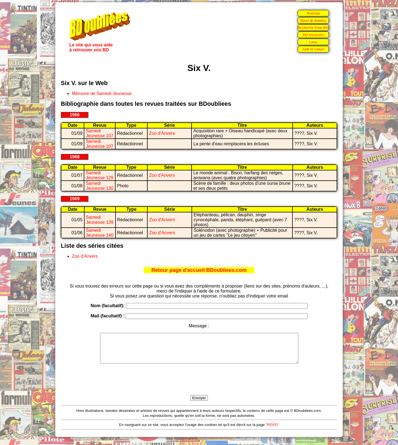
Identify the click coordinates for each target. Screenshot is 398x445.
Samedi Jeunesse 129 (99, 175)
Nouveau (313, 13)
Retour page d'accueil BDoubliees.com (199, 270)
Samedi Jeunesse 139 (100, 220)
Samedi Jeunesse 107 (99, 133)
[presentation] (199, 385)
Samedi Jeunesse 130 (99, 186)
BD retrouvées (313, 35)
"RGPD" (272, 430)
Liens (313, 42)
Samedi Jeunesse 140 (100, 233)
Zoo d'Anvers (162, 133)
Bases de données (313, 20)
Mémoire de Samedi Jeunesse (102, 93)
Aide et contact (313, 49)
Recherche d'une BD (313, 27)
